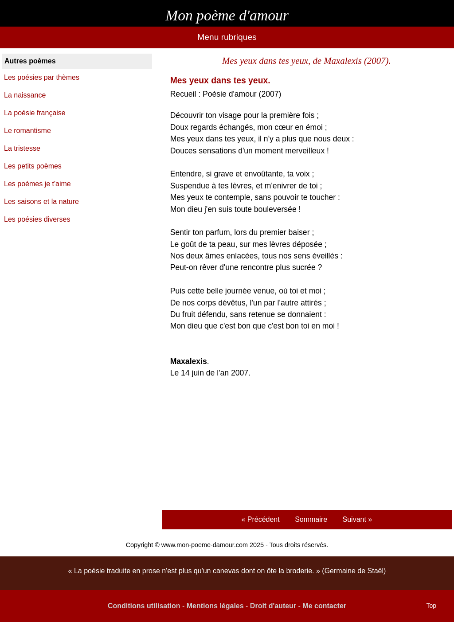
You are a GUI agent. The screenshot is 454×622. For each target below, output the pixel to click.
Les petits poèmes (33, 166)
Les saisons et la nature (41, 201)
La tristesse (22, 148)
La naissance (25, 95)
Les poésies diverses (37, 219)
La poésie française (35, 113)
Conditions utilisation (144, 606)
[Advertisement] (306, 445)
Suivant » (357, 519)
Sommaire (311, 519)
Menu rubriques (226, 37)
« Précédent (260, 519)
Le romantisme (27, 130)
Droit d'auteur (273, 606)
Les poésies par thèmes (41, 77)
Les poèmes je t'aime (37, 184)
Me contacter (324, 606)
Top (431, 605)
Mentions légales (215, 606)
